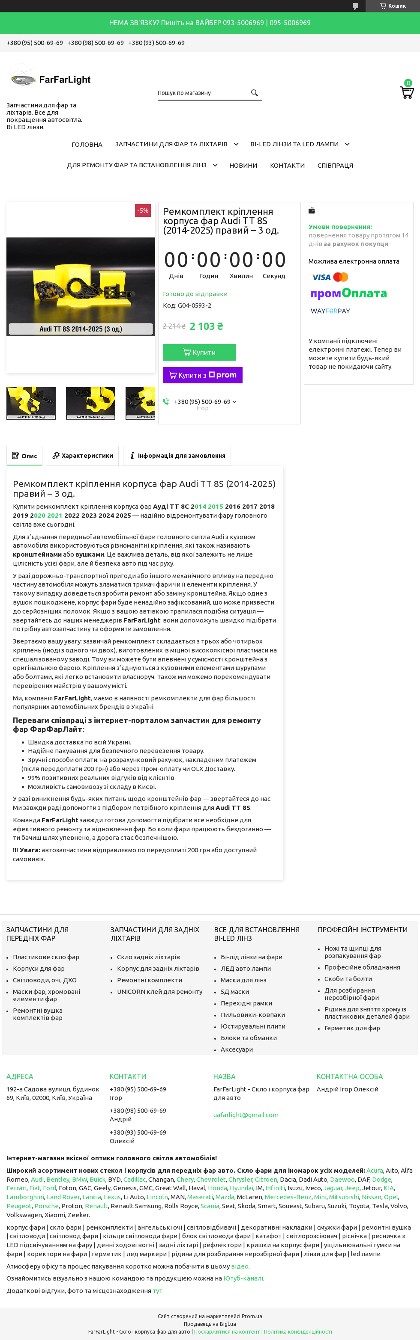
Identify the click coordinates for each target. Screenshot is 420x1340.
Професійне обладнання (362, 967)
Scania (210, 1206)
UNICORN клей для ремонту (159, 991)
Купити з (208, 375)
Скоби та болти (348, 978)
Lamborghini (25, 1197)
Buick (97, 1179)
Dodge (381, 1179)
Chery (185, 1179)
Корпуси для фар (39, 968)
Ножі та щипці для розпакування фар (352, 952)
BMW (79, 1179)
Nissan (371, 1197)
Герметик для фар (352, 1028)
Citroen (266, 1179)
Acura (374, 1170)
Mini (320, 1197)
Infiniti (275, 1188)
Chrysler (240, 1179)
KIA (389, 1188)
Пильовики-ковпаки (253, 1014)
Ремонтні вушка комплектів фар (38, 1014)
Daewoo (342, 1179)
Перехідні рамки (246, 1003)
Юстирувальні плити (253, 1026)
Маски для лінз (244, 980)
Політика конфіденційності (298, 1331)
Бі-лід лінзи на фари (251, 957)
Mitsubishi (344, 1197)
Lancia (91, 1197)
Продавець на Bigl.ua (210, 1324)
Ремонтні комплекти (149, 980)
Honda (217, 1188)
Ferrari (16, 1188)
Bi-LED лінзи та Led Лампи (294, 144)
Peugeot (19, 1206)
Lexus (112, 1197)
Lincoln (157, 1197)
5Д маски (235, 991)
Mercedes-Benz (288, 1197)
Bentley (57, 1179)
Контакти (287, 165)
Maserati (200, 1197)
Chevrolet (211, 1179)
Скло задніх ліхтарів (148, 957)
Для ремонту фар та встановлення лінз (137, 165)
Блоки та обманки (249, 1037)
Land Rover (63, 1197)
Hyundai (241, 1188)
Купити (204, 352)
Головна (87, 144)
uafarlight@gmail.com (246, 1114)
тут (157, 1290)
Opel (391, 1197)
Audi (37, 1179)
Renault (96, 1206)
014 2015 (210, 506)
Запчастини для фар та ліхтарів (171, 144)
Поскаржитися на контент (227, 1331)
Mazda (225, 1197)
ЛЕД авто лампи (246, 968)
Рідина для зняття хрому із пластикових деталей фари (367, 1012)
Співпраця (335, 165)
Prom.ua (252, 1316)
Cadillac (134, 1179)
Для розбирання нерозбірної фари (351, 994)
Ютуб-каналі (243, 1278)
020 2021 (49, 515)
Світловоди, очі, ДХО (45, 980)
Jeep (352, 1188)
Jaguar (333, 1188)
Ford (49, 1188)
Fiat (34, 1188)
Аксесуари (237, 1049)
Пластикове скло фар (46, 957)
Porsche (46, 1206)
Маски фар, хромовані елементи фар (46, 995)
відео (240, 1266)
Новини (243, 165)
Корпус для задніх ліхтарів (158, 968)
